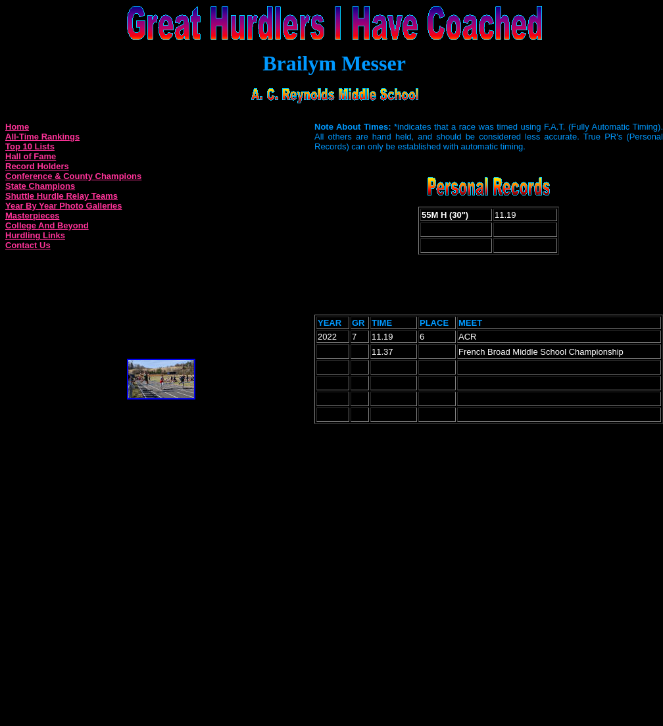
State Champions (40, 186)
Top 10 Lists (30, 146)
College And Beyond (47, 225)
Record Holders (37, 166)
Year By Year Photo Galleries (63, 206)
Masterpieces (32, 215)
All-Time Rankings (42, 137)
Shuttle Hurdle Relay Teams (61, 196)
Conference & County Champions (73, 176)
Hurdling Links (35, 235)
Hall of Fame (30, 156)
